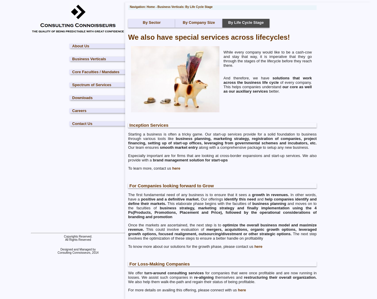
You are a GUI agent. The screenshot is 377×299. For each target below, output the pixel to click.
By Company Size (199, 22)
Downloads (82, 98)
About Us (80, 46)
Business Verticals (89, 59)
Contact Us (82, 123)
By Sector (152, 22)
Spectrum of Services (91, 85)
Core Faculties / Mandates (95, 72)
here (176, 168)
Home (151, 7)
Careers (79, 110)
